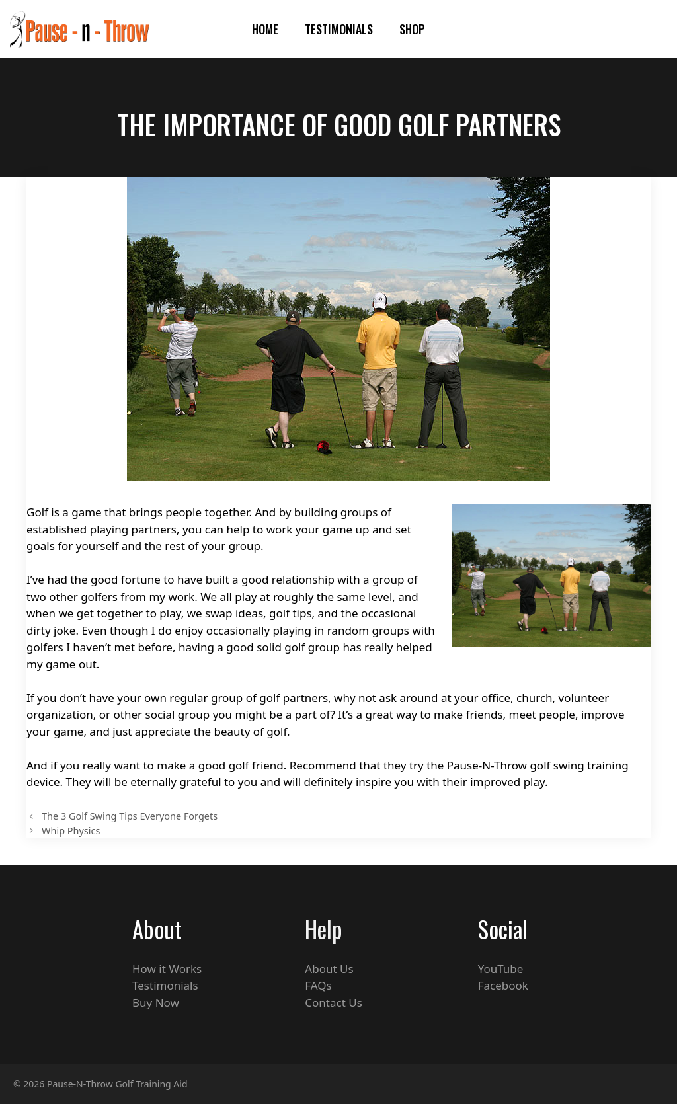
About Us (329, 968)
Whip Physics (71, 830)
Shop (412, 29)
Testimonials (339, 29)
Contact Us (333, 1002)
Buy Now (155, 1002)
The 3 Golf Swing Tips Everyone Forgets (130, 816)
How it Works (167, 968)
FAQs (318, 985)
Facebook (503, 985)
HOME (265, 29)
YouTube (501, 968)
